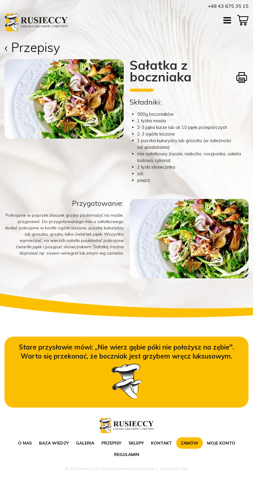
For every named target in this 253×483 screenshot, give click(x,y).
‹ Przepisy (32, 47)
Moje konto (221, 443)
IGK (185, 468)
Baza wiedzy (54, 443)
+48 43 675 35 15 (228, 6)
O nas (25, 443)
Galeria (85, 443)
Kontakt (161, 443)
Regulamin (126, 454)
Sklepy (136, 443)
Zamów (189, 443)
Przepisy (111, 443)
